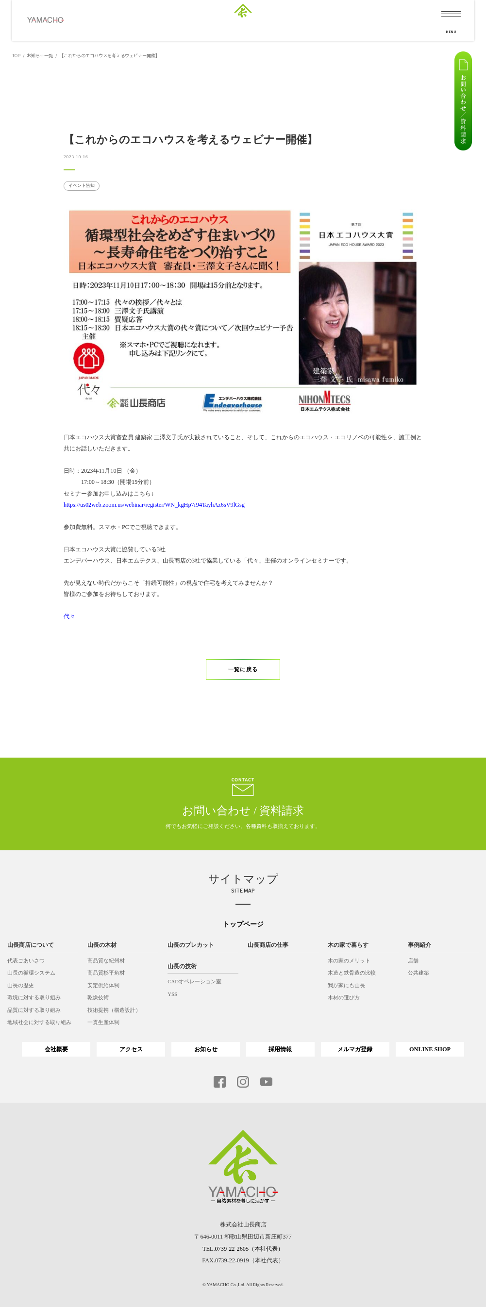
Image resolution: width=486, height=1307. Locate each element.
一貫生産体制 (103, 1023)
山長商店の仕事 (268, 945)
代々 (69, 616)
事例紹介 (419, 945)
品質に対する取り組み (34, 1010)
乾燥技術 (98, 997)
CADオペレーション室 (194, 981)
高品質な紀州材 (106, 960)
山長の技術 (182, 966)
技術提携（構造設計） (114, 1010)
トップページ (243, 924)
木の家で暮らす (348, 945)
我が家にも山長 (346, 985)
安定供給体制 (103, 985)
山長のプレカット (191, 945)
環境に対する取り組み (34, 997)
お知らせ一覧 (40, 55)
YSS (172, 994)
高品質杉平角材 (106, 973)
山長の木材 (102, 945)
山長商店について (30, 945)
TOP (16, 55)
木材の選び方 (344, 997)
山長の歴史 (20, 985)
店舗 (413, 960)
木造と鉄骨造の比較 (352, 973)
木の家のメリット (349, 960)
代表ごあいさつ (26, 960)
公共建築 (418, 973)
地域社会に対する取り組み (39, 1023)
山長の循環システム (31, 973)
